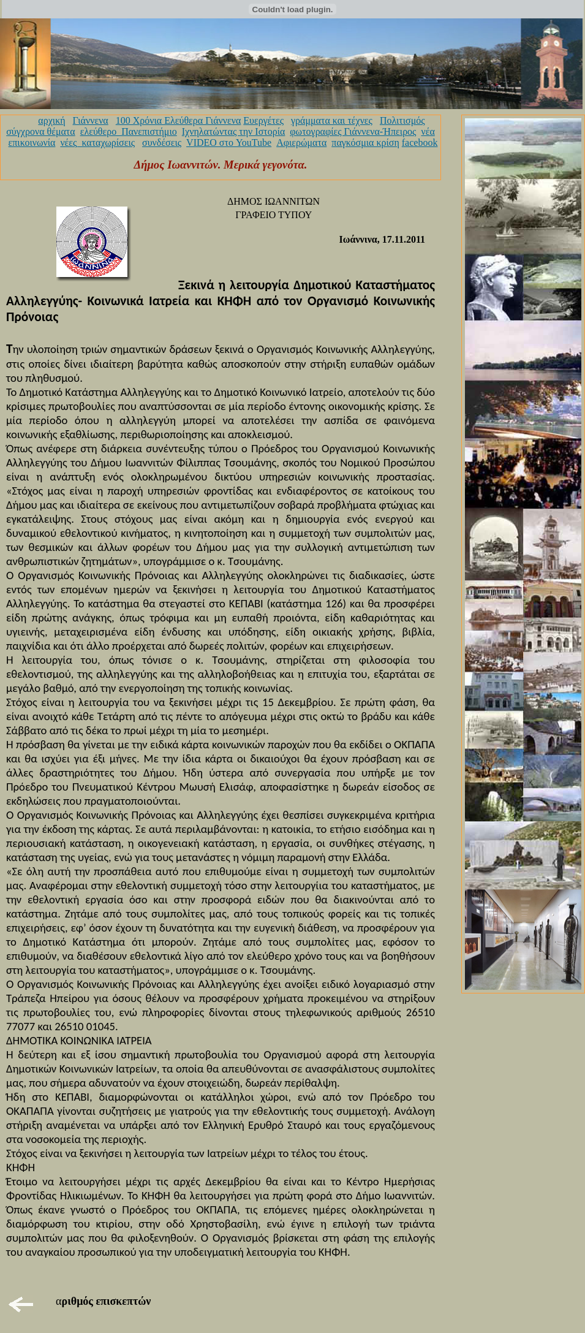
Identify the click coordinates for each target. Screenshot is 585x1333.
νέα (427, 131)
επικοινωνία (32, 142)
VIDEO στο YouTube (228, 142)
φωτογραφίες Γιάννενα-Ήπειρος (353, 131)
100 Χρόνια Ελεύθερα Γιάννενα (178, 120)
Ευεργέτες (263, 120)
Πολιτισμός (402, 120)
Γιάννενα (90, 120)
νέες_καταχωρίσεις (97, 142)
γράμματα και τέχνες (331, 120)
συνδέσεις (161, 142)
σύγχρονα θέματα (40, 131)
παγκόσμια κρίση (365, 142)
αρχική (51, 120)
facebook (420, 142)
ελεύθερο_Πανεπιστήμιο (128, 131)
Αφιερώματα (301, 142)
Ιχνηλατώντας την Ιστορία (233, 131)
